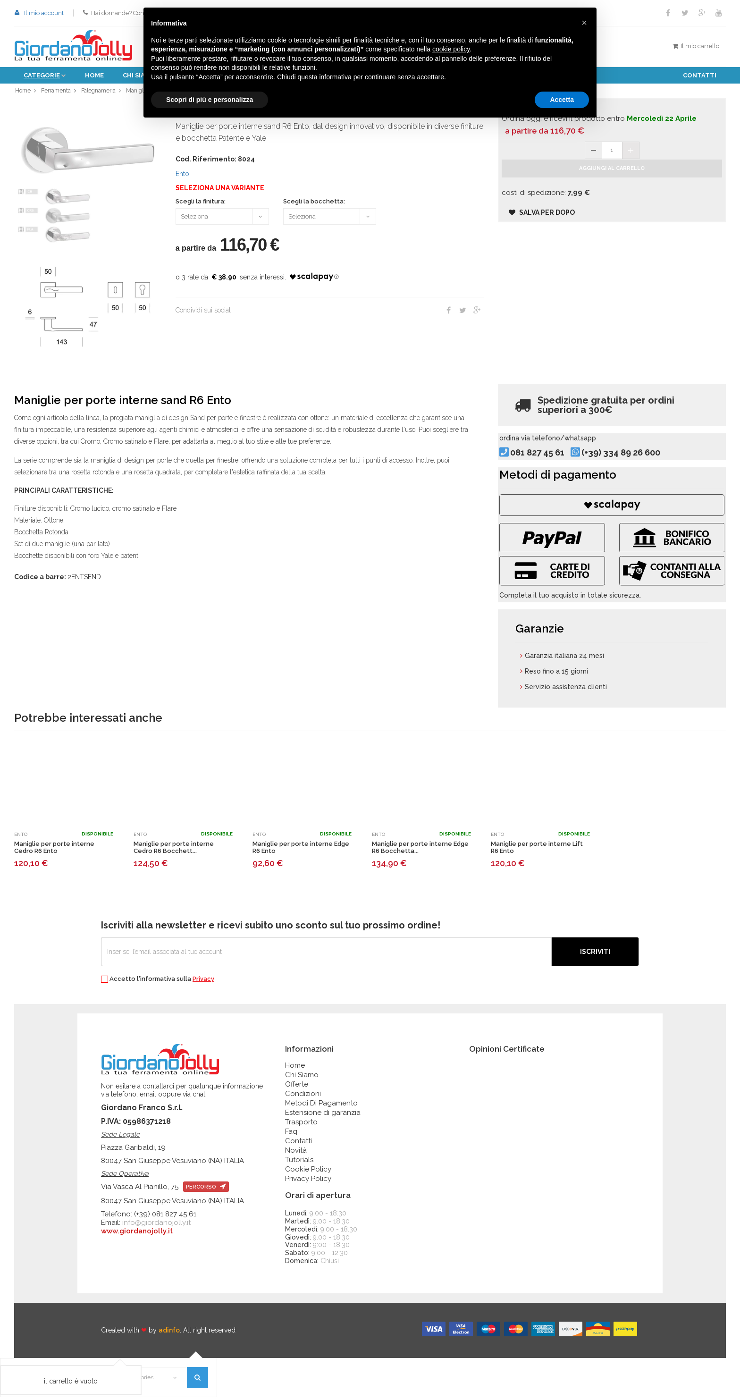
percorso (206, 1229)
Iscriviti (595, 993)
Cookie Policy (308, 1211)
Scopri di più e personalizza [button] (209, 99)
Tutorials (299, 1202)
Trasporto (301, 1164)
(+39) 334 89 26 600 (636, 469)
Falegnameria (102, 92)
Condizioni (303, 1135)
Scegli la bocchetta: (314, 206)
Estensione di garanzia (323, 1154)
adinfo (169, 1372)
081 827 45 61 (553, 469)
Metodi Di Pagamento (321, 1145)
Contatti (699, 75)
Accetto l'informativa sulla (157, 1021)
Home (94, 75)
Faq (291, 1173)
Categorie (42, 75)
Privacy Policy (308, 1220)
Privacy (203, 1020)
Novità (296, 1192)
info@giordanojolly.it (156, 1264)
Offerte (296, 1126)
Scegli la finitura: (201, 206)
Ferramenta (57, 92)
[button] (584, 22)
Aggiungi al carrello (612, 182)
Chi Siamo (302, 1117)
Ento (182, 178)
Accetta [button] (562, 99)
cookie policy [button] (451, 49)
